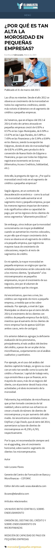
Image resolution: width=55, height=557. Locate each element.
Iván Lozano (18, 54)
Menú (27, 15)
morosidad (13, 546)
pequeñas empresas (31, 546)
